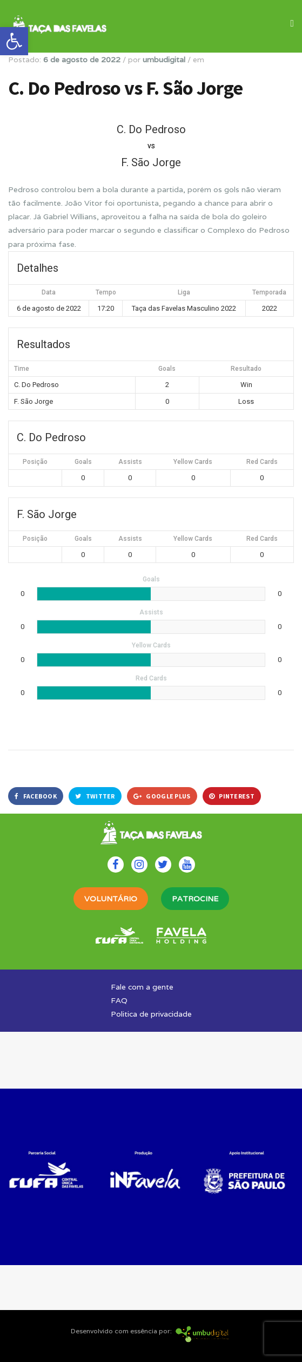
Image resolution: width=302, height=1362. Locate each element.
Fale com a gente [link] (142, 987)
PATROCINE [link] (195, 898)
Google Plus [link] (162, 796)
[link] (14, 41)
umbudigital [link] (164, 59)
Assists (130, 462)
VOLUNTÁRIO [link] (110, 898)
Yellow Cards (192, 462)
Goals (83, 462)
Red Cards (262, 462)
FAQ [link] (119, 1000)
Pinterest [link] (231, 796)
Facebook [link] (36, 796)
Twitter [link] (95, 796)
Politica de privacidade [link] (151, 1014)
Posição (35, 462)
